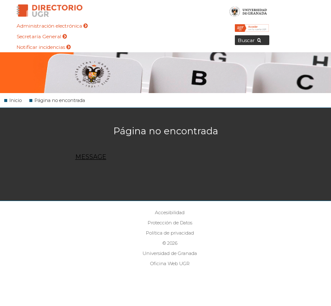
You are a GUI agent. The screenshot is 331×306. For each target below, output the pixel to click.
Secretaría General (42, 36)
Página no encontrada (59, 100)
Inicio (15, 100)
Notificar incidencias (44, 47)
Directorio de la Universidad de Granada (50, 10)
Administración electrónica (52, 26)
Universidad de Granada (248, 10)
